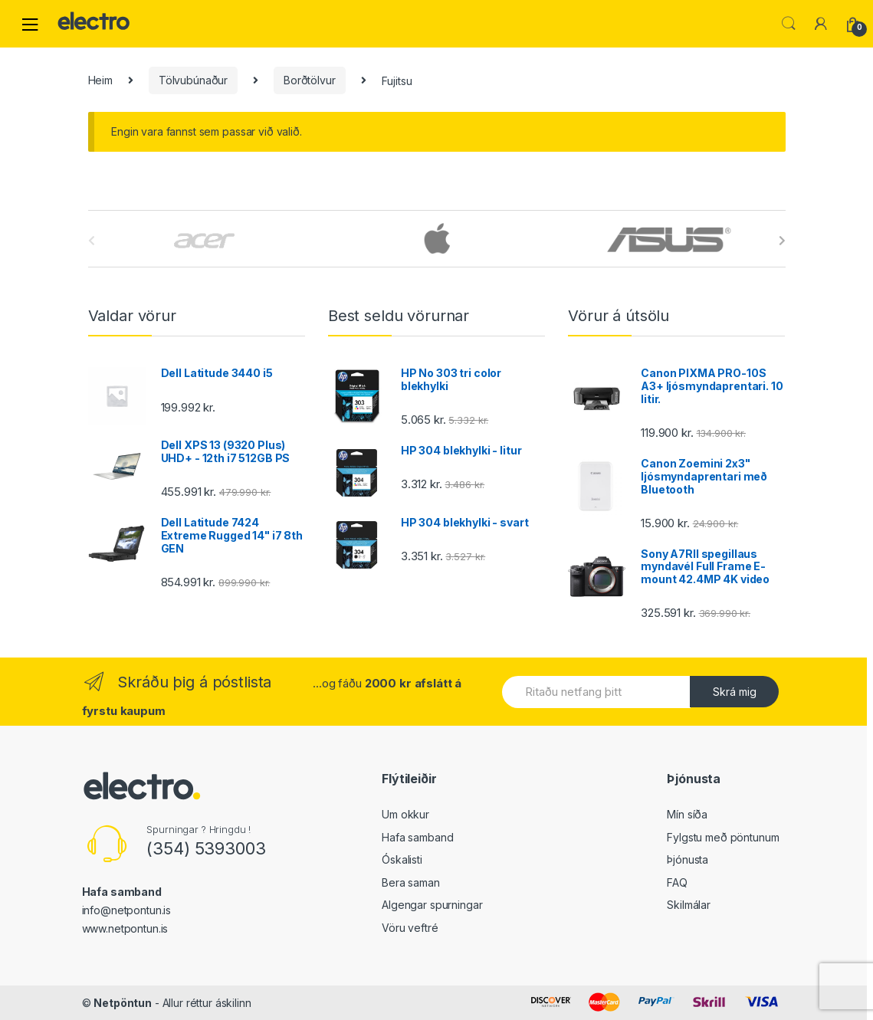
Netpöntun (123, 1002)
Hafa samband (417, 837)
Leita (788, 23)
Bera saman (411, 882)
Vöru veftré (410, 927)
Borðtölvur (310, 80)
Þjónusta (687, 859)
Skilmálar (689, 904)
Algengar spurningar (432, 904)
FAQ (677, 882)
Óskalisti (402, 859)
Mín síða (687, 814)
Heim (100, 80)
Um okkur (405, 814)
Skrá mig (734, 691)
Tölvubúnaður (193, 80)
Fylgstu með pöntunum (723, 837)
